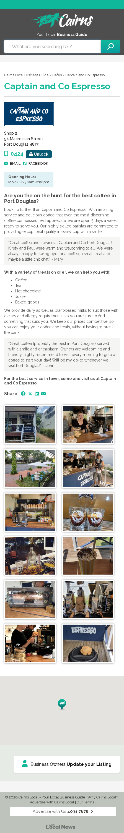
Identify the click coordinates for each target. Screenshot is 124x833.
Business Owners (67, 763)
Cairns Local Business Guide (26, 75)
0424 (31, 153)
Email (15, 163)
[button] (62, 704)
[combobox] (52, 46)
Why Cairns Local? (102, 797)
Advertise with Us (63, 811)
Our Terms (85, 802)
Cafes (57, 75)
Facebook (38, 163)
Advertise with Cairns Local (52, 802)
